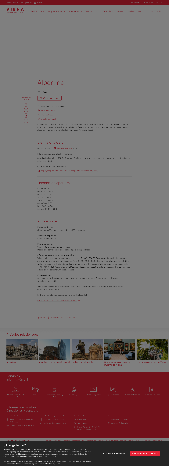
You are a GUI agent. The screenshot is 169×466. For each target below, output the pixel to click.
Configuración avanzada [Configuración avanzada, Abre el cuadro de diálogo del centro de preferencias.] (113, 454)
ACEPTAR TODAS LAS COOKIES (145, 454)
